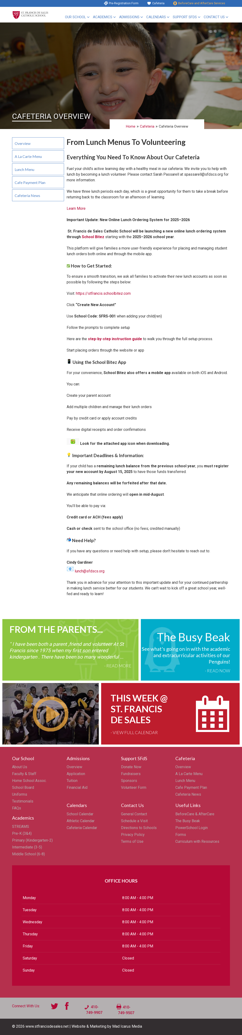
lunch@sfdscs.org (89, 571)
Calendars (156, 17)
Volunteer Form (133, 787)
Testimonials (22, 801)
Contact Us (214, 17)
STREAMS (20, 826)
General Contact (134, 814)
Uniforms (19, 794)
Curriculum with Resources (197, 841)
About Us (19, 767)
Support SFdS (185, 17)
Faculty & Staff (24, 774)
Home (130, 126)
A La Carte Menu (28, 156)
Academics (102, 17)
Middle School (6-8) (28, 854)
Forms (180, 834)
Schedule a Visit (134, 821)
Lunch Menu (24, 169)
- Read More (117, 665)
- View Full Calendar (134, 732)
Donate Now (131, 767)
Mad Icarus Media (127, 1026)
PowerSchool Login (191, 827)
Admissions (129, 17)
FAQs (16, 808)
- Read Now (217, 670)
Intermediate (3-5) (27, 847)
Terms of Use (132, 841)
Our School (75, 17)
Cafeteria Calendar (82, 827)
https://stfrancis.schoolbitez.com (103, 293)
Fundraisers (131, 774)
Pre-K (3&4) (22, 833)
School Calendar (80, 814)
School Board (23, 787)
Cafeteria (158, 3)
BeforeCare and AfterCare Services (201, 3)
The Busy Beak (187, 821)
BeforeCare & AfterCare (194, 814)
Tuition (72, 780)
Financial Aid (77, 787)
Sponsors (129, 780)
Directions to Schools (139, 827)
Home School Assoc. (29, 780)
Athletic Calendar (81, 821)
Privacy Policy (133, 834)
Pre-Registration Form (123, 3)
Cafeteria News (27, 195)
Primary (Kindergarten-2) (32, 840)
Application (76, 774)
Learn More (76, 208)
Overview (22, 143)
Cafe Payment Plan (30, 182)
